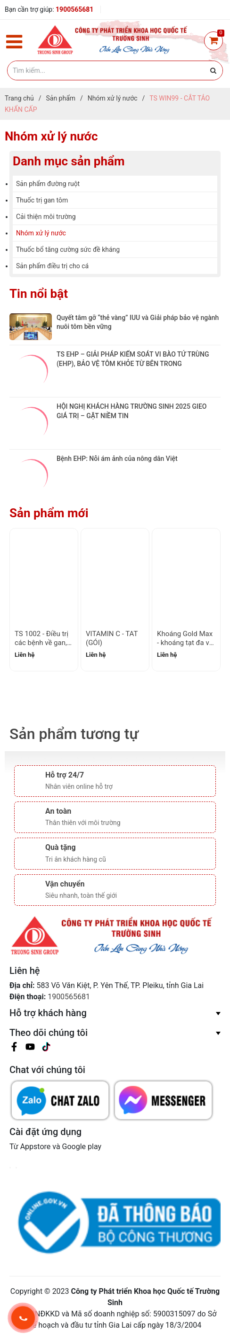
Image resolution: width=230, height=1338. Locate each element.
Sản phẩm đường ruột (48, 183)
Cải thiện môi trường (46, 216)
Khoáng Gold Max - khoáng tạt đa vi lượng (185, 643)
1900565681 (74, 9)
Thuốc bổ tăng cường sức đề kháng (68, 249)
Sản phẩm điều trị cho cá (52, 266)
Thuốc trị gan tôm (42, 200)
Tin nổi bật (38, 294)
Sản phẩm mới (49, 513)
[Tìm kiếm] (115, 70)
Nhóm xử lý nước (41, 233)
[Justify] (213, 70)
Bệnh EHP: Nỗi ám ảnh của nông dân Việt (117, 458)
